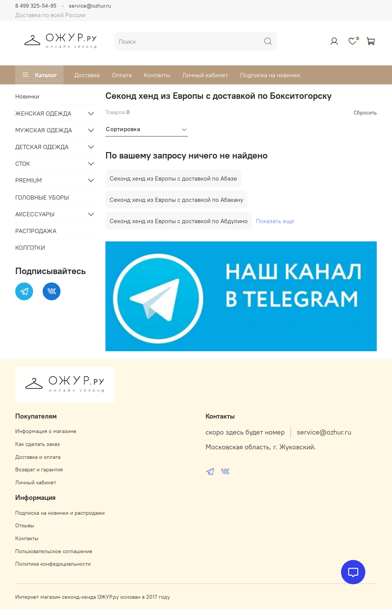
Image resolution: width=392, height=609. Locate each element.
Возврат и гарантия (39, 469)
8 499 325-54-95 (35, 5)
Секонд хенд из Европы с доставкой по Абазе (173, 178)
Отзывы (24, 525)
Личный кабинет (205, 75)
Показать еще (275, 221)
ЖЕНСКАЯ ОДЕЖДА (43, 113)
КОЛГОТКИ (30, 247)
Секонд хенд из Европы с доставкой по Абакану (176, 199)
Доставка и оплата (38, 457)
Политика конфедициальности (53, 563)
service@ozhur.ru (90, 5)
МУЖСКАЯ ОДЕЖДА (43, 130)
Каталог (39, 75)
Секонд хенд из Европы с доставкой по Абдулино (179, 221)
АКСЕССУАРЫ (34, 214)
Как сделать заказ (37, 444)
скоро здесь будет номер (245, 432)
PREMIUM (28, 180)
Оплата (122, 75)
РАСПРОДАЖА (35, 231)
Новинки (27, 96)
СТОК (22, 163)
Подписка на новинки (270, 75)
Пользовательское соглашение (53, 551)
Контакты (157, 75)
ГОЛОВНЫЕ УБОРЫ (42, 197)
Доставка (87, 75)
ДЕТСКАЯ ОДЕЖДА (42, 147)
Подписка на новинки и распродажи (60, 512)
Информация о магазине (45, 431)
